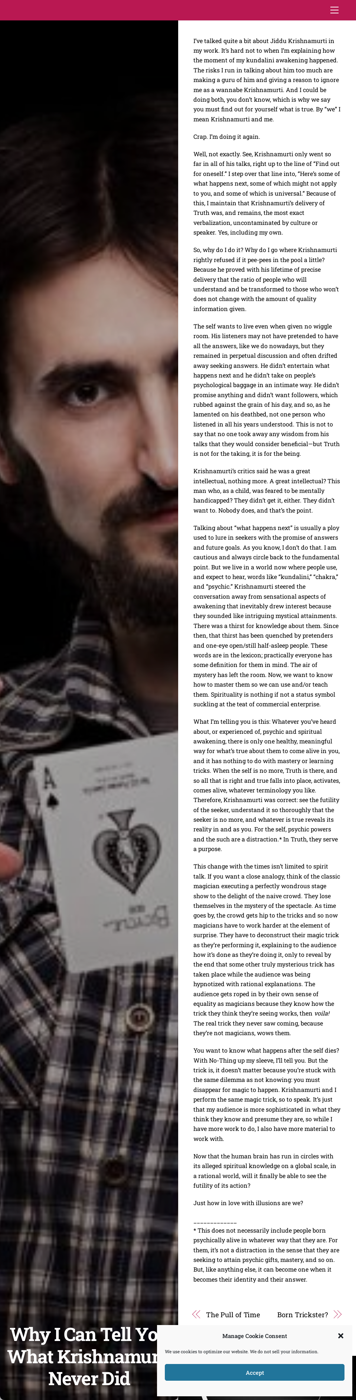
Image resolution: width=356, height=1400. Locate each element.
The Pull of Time (233, 1314)
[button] (340, 1336)
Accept (255, 1372)
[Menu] (334, 10)
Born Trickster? (302, 1314)
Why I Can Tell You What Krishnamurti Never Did (89, 1356)
